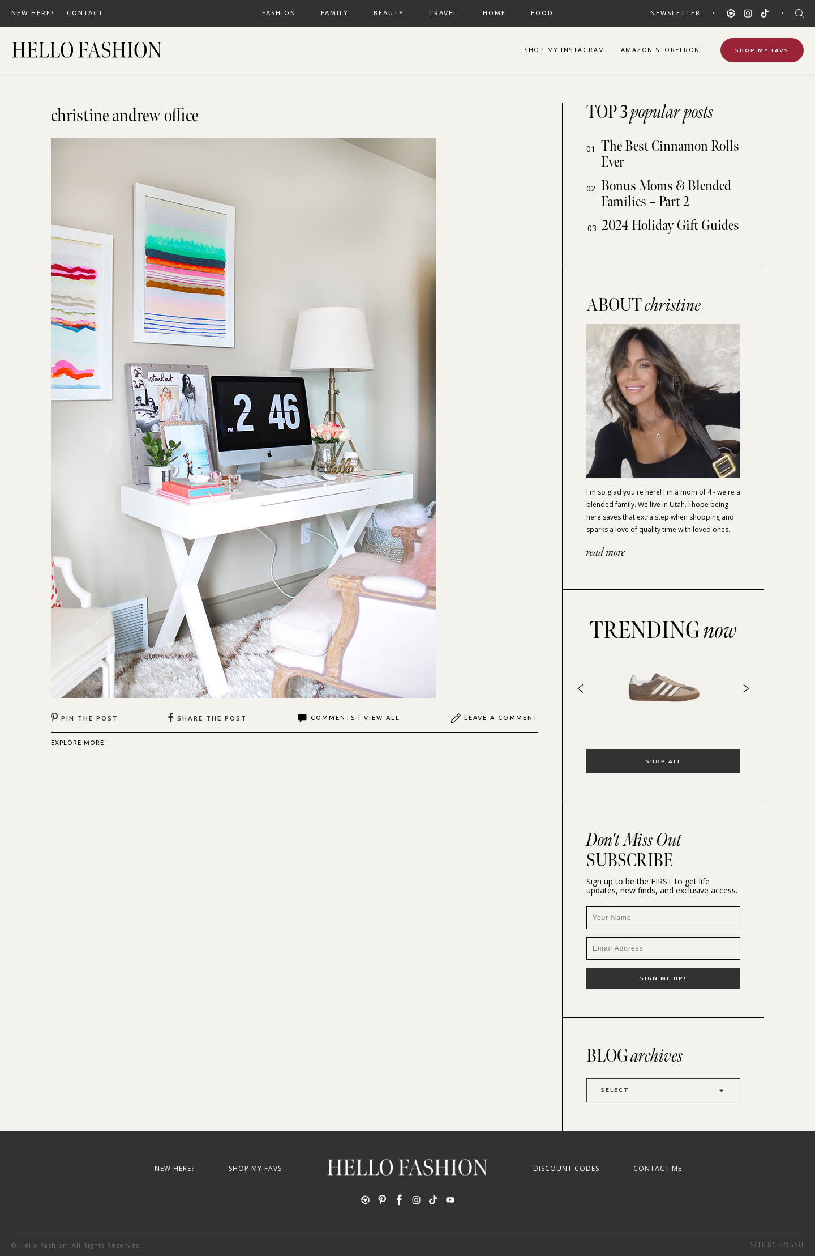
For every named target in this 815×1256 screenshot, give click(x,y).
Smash (791, 1245)
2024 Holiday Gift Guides (670, 226)
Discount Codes (566, 1168)
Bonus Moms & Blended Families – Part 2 (666, 194)
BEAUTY (389, 13)
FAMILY (335, 13)
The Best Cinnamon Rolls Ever (670, 154)
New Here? (32, 13)
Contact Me (657, 1168)
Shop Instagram (564, 49)
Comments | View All (348, 718)
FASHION (279, 13)
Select (663, 1090)
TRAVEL (443, 13)
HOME (494, 13)
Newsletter (675, 13)
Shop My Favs (762, 50)
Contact (85, 13)
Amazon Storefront (663, 49)
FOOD (542, 13)
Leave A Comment (494, 718)
